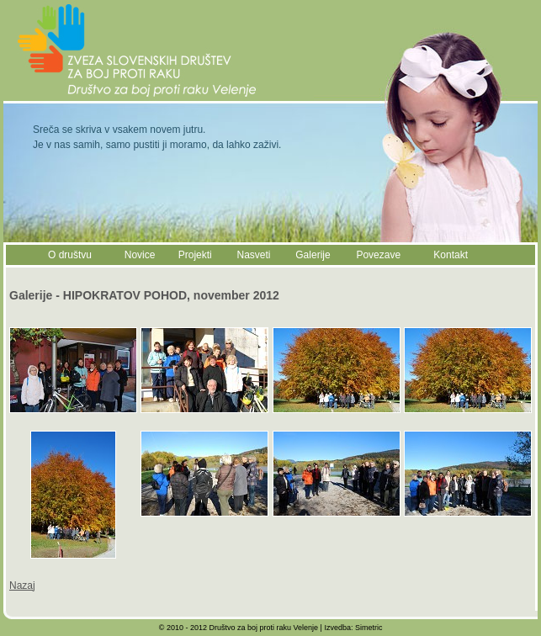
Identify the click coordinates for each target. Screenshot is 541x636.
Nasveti (254, 255)
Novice (140, 255)
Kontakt (450, 255)
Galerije (312, 255)
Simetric (369, 627)
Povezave (378, 255)
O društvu (70, 255)
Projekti (195, 255)
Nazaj (22, 585)
